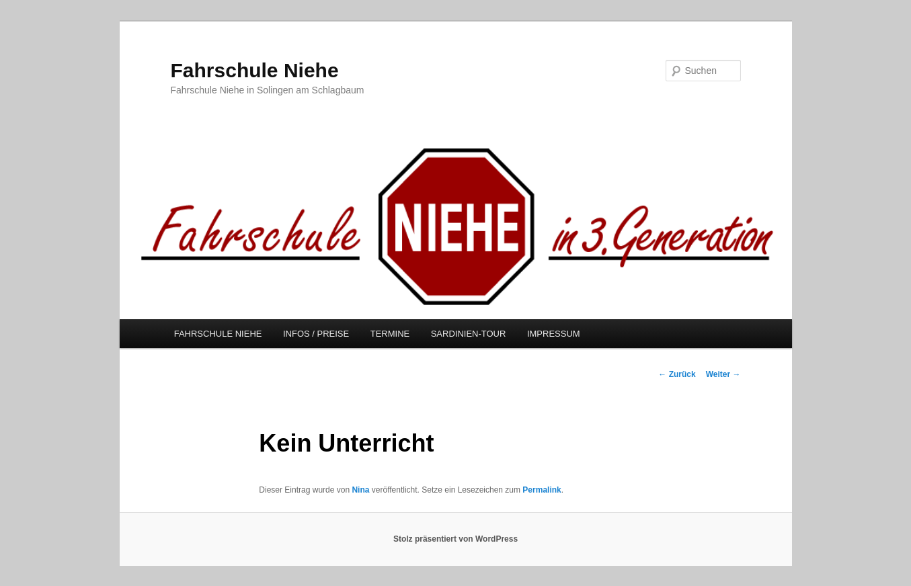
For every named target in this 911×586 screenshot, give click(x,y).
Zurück (676, 374)
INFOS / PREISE (316, 334)
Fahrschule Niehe (255, 70)
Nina (360, 490)
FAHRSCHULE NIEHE (218, 334)
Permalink (541, 490)
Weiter (723, 374)
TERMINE (390, 334)
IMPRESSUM (553, 334)
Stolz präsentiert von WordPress (455, 539)
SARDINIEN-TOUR (468, 334)
